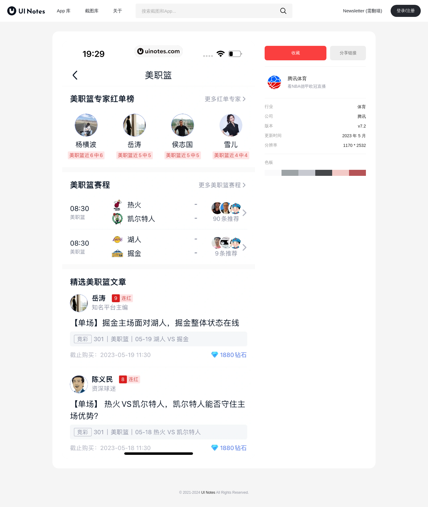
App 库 (64, 10)
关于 (117, 10)
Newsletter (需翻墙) (362, 10)
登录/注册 (406, 10)
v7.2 (362, 126)
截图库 (92, 10)
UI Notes (208, 492)
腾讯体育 (297, 78)
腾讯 (361, 116)
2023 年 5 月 (354, 135)
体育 (361, 106)
